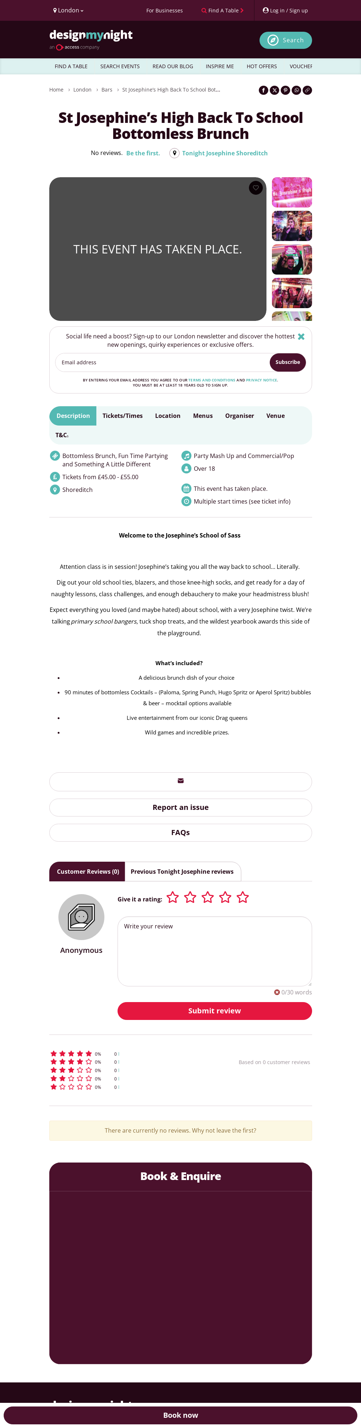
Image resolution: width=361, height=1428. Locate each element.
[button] (123, 1053)
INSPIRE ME (220, 66)
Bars (106, 89)
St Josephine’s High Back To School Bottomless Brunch (188, 89)
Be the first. (143, 153)
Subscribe (288, 361)
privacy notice (261, 380)
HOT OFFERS (262, 66)
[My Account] (285, 10)
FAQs (180, 832)
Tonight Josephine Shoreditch (225, 153)
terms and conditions (211, 380)
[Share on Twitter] (274, 90)
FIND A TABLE (71, 66)
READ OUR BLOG (173, 66)
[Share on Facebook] (263, 90)
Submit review (214, 1011)
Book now (180, 1415)
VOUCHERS (303, 66)
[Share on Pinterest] (285, 90)
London (82, 89)
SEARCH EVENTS (120, 66)
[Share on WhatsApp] (296, 90)
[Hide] (301, 336)
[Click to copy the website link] (307, 90)
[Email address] (162, 362)
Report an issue (181, 807)
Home (56, 89)
